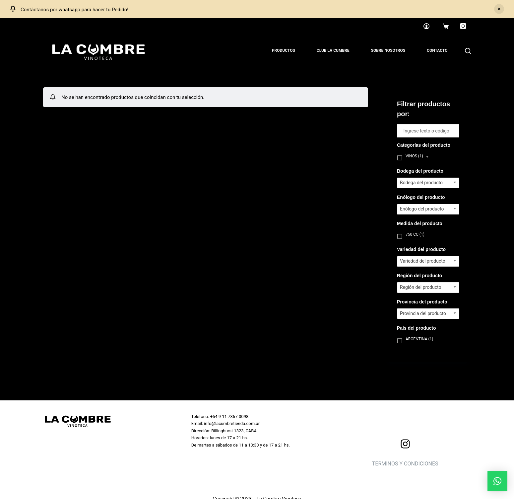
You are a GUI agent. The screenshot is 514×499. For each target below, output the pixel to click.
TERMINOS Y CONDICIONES (405, 463)
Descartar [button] (499, 9)
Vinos (414, 156)
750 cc (415, 234)
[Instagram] (463, 26)
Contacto (437, 50)
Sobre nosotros (388, 50)
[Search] (468, 51)
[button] (497, 481)
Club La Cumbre (333, 50)
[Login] (426, 26)
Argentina (419, 339)
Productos (283, 50)
